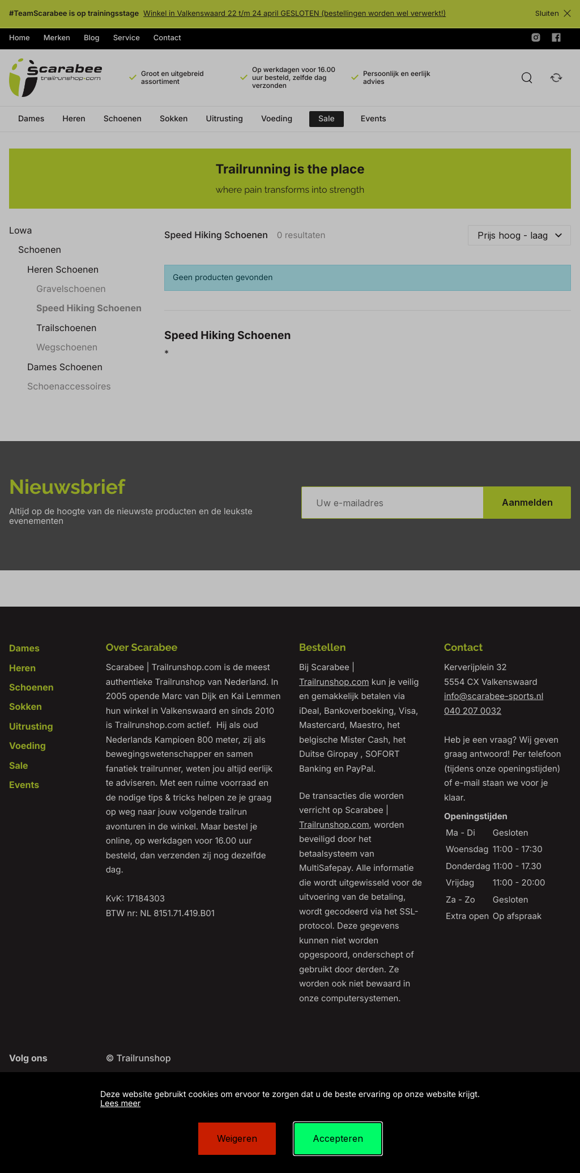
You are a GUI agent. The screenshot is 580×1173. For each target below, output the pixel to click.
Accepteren (338, 1138)
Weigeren (237, 1138)
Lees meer (120, 1103)
